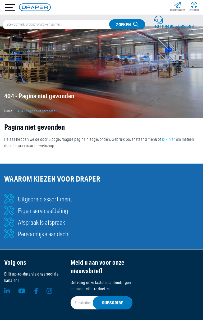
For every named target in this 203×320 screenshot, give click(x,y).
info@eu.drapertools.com (173, 31)
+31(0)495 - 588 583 (174, 26)
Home (8, 111)
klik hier (168, 139)
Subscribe (112, 302)
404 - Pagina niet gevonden (36, 111)
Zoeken (123, 24)
